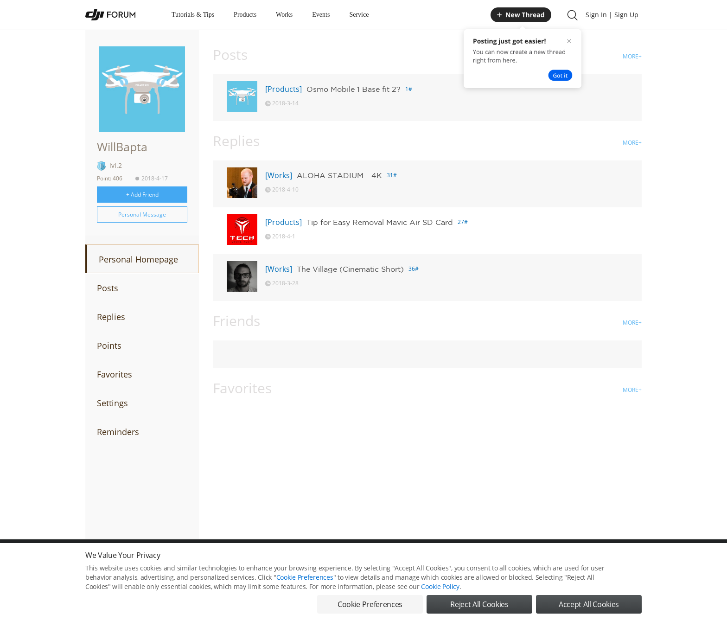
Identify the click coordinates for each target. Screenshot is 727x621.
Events (321, 14)
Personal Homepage (138, 259)
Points (109, 345)
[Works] (278, 175)
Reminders (118, 431)
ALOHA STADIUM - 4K (339, 175)
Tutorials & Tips (193, 14)
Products (245, 14)
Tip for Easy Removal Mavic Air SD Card (379, 222)
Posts (107, 288)
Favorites (114, 374)
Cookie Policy (440, 590)
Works (284, 14)
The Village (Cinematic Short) (350, 269)
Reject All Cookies (479, 608)
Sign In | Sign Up (612, 14)
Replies (111, 316)
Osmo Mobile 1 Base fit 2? (353, 89)
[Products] (283, 89)
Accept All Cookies (589, 608)
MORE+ (632, 56)
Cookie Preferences (304, 581)
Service (359, 14)
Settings (112, 403)
